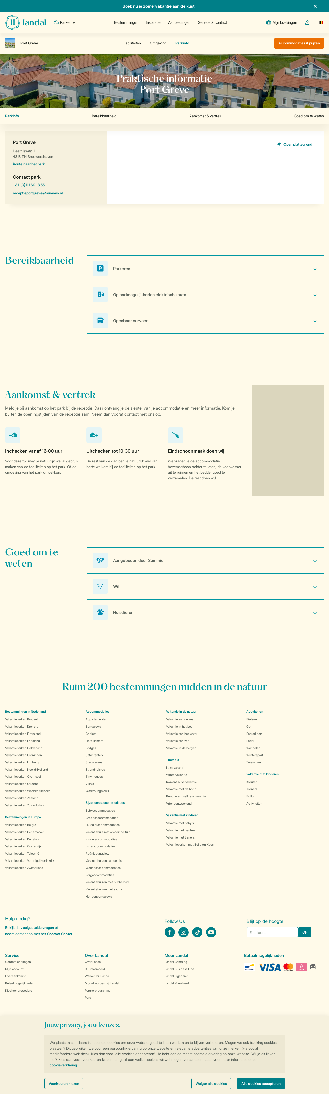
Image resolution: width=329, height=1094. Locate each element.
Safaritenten (94, 755)
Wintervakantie (176, 775)
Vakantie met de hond (181, 789)
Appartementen (96, 719)
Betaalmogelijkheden (20, 983)
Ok (304, 932)
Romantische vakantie (181, 782)
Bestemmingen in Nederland (25, 711)
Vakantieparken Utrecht (21, 784)
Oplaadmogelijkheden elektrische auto (149, 294)
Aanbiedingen (179, 22)
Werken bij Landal (97, 976)
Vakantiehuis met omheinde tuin (108, 832)
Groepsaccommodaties (102, 818)
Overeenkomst (15, 976)
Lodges (91, 748)
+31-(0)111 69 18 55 (56, 186)
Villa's (90, 784)
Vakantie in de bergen (181, 748)
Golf (249, 726)
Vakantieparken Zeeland (21, 798)
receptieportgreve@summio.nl (56, 194)
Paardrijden (254, 734)
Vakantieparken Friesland (22, 741)
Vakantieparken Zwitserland (24, 868)
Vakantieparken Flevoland (23, 734)
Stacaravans (94, 762)
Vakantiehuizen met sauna (104, 889)
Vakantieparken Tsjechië (22, 853)
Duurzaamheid (95, 969)
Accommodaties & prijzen (299, 43)
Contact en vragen (18, 962)
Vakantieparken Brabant (21, 719)
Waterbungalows (97, 791)
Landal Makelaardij (177, 983)
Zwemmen (253, 762)
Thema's (172, 760)
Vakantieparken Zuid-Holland (25, 805)
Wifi (117, 586)
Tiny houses (94, 776)
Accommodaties (97, 711)
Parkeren (121, 268)
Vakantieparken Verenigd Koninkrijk (29, 861)
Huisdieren (123, 612)
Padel (250, 741)
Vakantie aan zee (177, 741)
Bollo (250, 796)
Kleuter (251, 782)
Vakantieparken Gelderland (23, 748)
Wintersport (254, 755)
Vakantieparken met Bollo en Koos (190, 844)
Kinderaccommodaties (101, 839)
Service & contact (212, 22)
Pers (88, 997)
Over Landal (93, 962)
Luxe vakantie (175, 768)
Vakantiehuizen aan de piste (105, 861)
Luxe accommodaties (101, 846)
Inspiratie (153, 22)
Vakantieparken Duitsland (22, 839)
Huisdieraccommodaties (103, 825)
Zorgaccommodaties (100, 875)
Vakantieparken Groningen (23, 755)
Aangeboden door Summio (138, 560)
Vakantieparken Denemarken (25, 832)
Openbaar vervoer (130, 320)
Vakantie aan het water (181, 734)
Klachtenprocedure (18, 990)
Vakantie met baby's (180, 823)
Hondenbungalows (99, 896)
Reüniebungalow (97, 853)
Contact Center (59, 934)
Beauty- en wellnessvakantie (186, 796)
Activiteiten (254, 803)
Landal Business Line (179, 969)
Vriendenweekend (179, 803)
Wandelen (253, 748)
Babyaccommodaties (100, 810)
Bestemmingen (126, 22)
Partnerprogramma (97, 990)
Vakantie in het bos (179, 726)
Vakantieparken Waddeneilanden (28, 791)
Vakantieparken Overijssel (23, 776)
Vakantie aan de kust (180, 719)
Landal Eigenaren (177, 976)
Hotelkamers (94, 741)
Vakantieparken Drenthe (21, 726)
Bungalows (93, 726)
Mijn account (14, 969)
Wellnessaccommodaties (103, 868)
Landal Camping (176, 962)
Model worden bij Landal (102, 983)
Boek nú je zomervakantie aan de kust (159, 6)
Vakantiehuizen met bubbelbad (107, 882)
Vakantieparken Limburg (22, 762)
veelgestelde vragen (37, 927)
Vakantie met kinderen (182, 815)
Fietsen (251, 719)
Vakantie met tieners (180, 837)
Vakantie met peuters (181, 830)
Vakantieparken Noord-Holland (26, 769)
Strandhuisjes (95, 769)
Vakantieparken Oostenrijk (23, 846)
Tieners (251, 789)
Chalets (91, 734)
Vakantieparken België (20, 825)
